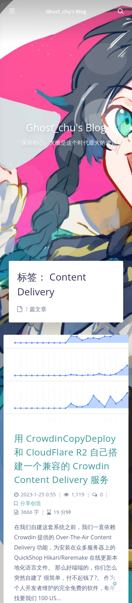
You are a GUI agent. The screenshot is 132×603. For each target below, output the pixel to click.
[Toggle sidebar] (12, 11)
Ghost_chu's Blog (66, 11)
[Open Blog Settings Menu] (114, 583)
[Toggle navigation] (120, 11)
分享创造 (30, 503)
